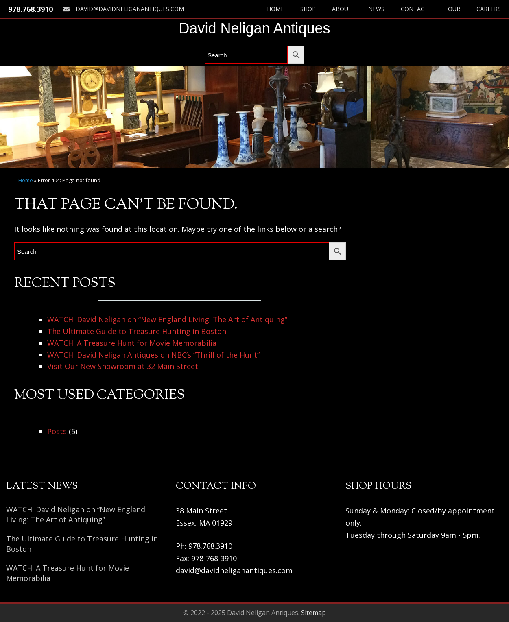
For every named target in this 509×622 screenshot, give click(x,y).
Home (275, 9)
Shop (308, 9)
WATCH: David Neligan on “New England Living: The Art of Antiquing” (167, 319)
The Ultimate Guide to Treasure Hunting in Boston (136, 331)
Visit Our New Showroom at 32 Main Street (122, 366)
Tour (452, 9)
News (376, 9)
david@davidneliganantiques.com (123, 9)
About (342, 9)
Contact (414, 9)
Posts (57, 431)
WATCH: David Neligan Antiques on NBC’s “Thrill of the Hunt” (153, 355)
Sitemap (313, 612)
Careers (488, 9)
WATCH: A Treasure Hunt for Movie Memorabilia (131, 343)
